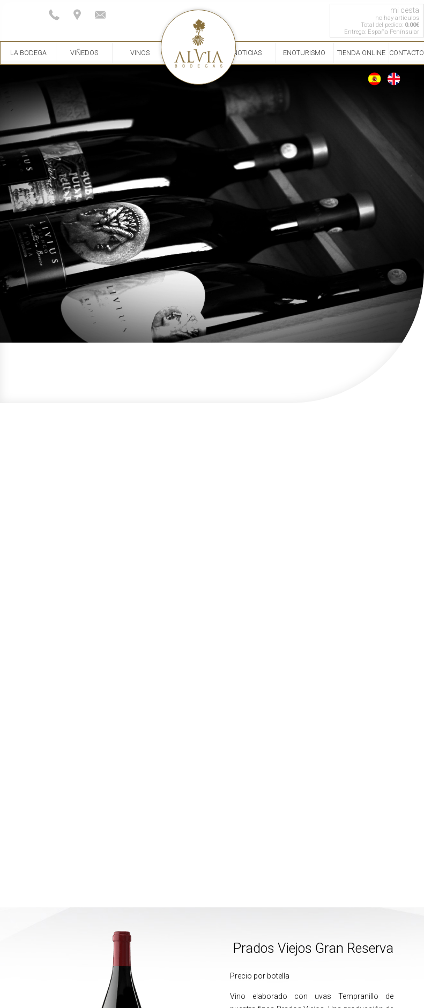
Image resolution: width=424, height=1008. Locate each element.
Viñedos (84, 53)
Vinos (140, 53)
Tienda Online (361, 53)
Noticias (247, 53)
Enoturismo (304, 53)
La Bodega (28, 53)
